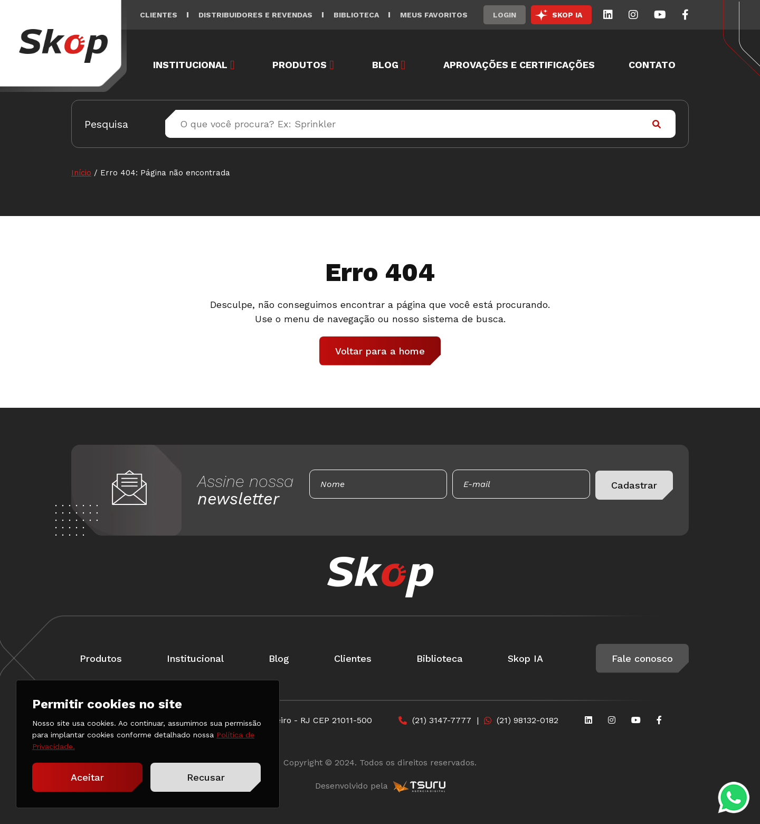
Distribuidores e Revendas (255, 15)
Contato (652, 64)
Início (81, 172)
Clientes (158, 15)
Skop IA (525, 658)
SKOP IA (567, 15)
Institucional (190, 64)
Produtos (299, 64)
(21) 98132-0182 (527, 720)
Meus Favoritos (434, 15)
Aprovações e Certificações (519, 64)
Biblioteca (356, 15)
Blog (385, 64)
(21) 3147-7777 (441, 720)
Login (504, 15)
